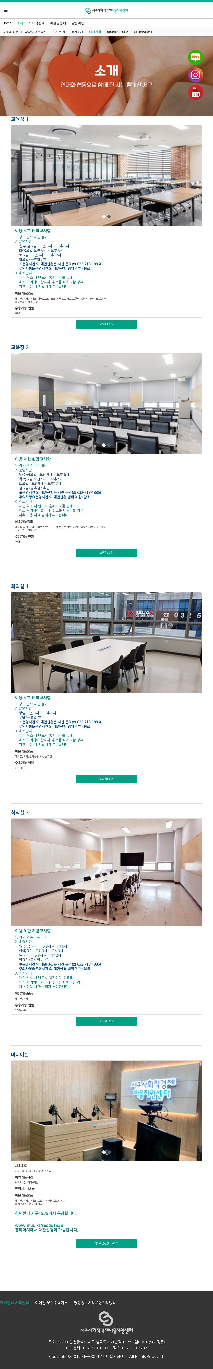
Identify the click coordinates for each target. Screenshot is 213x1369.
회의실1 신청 (106, 779)
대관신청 (95, 32)
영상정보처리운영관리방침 (95, 1303)
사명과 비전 (11, 32)
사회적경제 (36, 23)
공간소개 (77, 32)
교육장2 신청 (106, 552)
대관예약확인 (143, 32)
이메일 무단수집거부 (51, 1303)
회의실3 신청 (106, 1021)
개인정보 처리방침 (14, 1303)
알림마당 (77, 23)
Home (7, 23)
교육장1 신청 (106, 324)
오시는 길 (58, 32)
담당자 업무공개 (35, 32)
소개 (20, 23)
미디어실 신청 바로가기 (106, 1243)
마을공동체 (58, 23)
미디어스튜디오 (117, 32)
